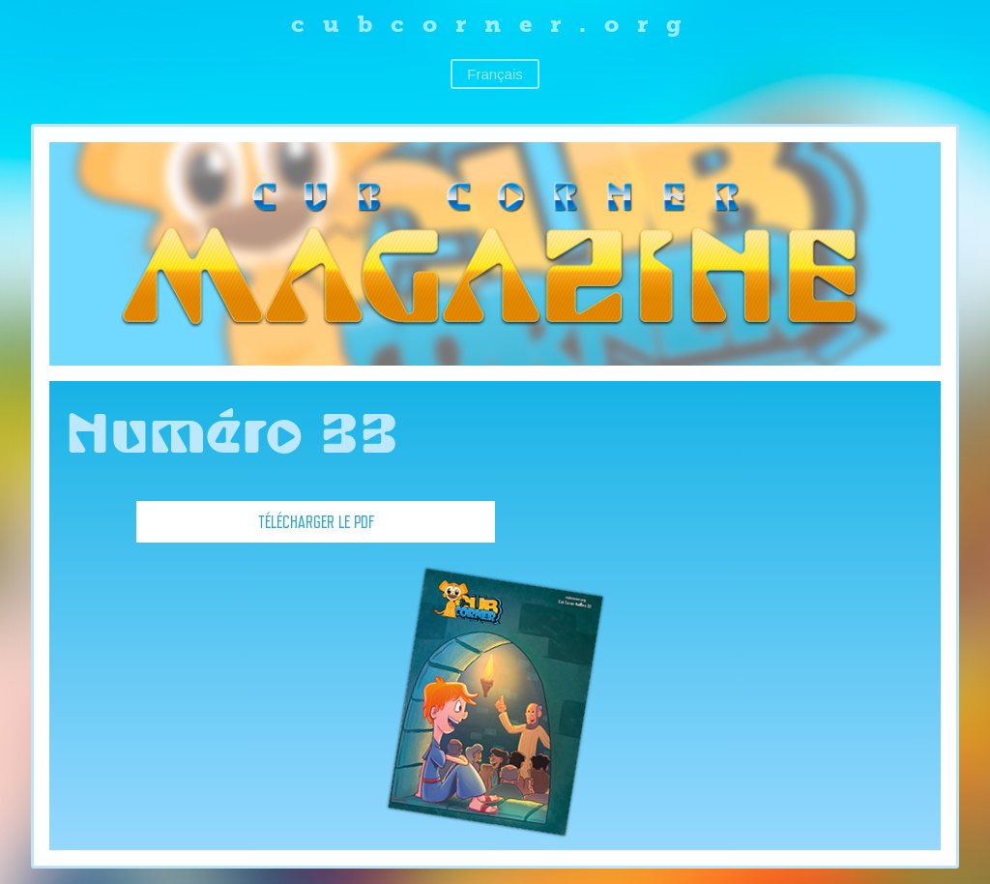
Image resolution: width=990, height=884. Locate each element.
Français (495, 74)
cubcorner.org (495, 24)
